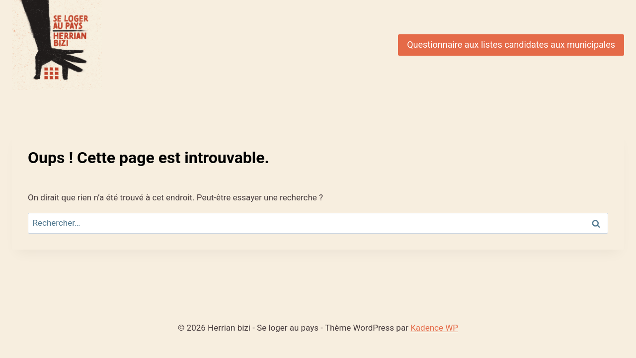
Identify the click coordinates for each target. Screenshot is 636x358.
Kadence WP (434, 328)
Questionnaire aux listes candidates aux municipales (511, 44)
